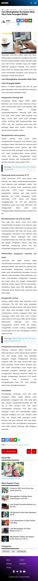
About (8, 560)
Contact (21, 560)
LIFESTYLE (6, 551)
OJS (13, 551)
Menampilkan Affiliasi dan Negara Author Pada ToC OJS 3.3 (22, 538)
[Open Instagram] (21, 571)
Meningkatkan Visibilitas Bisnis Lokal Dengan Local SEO (21, 497)
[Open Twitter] (17, 571)
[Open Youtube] (24, 571)
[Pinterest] (26, 20)
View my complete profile (11, 478)
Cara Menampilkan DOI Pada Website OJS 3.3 (20, 530)
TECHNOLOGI (26, 445)
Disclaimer (22, 564)
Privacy (8, 567)
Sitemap (9, 564)
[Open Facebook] (14, 571)
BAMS (27, 577)
